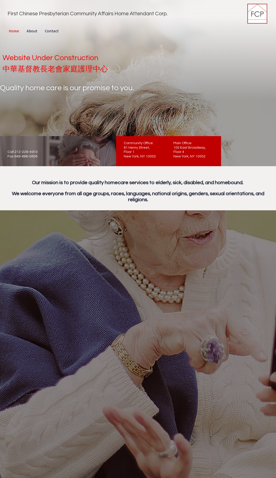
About (32, 31)
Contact (52, 31)
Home (14, 31)
